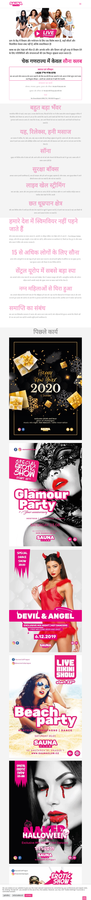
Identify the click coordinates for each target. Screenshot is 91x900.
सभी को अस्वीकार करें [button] (18, 895)
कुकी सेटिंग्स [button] (6, 895)
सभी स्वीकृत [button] (28, 895)
